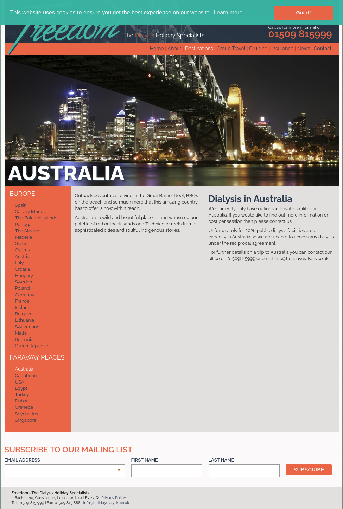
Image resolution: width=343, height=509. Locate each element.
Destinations (199, 48)
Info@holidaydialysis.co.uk (106, 503)
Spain (21, 205)
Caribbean (26, 375)
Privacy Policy (113, 498)
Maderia (23, 237)
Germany (24, 294)
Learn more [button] (228, 12)
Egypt (21, 388)
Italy (19, 262)
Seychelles (26, 414)
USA (19, 382)
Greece (23, 243)
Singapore (26, 420)
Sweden (23, 281)
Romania (24, 339)
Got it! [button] (303, 12)
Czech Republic (31, 345)
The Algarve (27, 230)
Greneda (24, 407)
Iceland (23, 307)
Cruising (258, 48)
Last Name (221, 460)
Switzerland (27, 326)
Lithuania (24, 320)
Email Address (63, 460)
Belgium (24, 313)
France (22, 301)
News (303, 48)
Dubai (21, 401)
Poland (22, 288)
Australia (24, 369)
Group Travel (231, 48)
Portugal (24, 224)
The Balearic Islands (36, 217)
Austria (22, 256)
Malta (21, 333)
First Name (144, 460)
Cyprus (22, 249)
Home (157, 48)
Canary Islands (30, 211)
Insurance (282, 48)
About (174, 48)
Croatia (22, 269)
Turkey (22, 394)
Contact (323, 48)
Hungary (24, 275)
